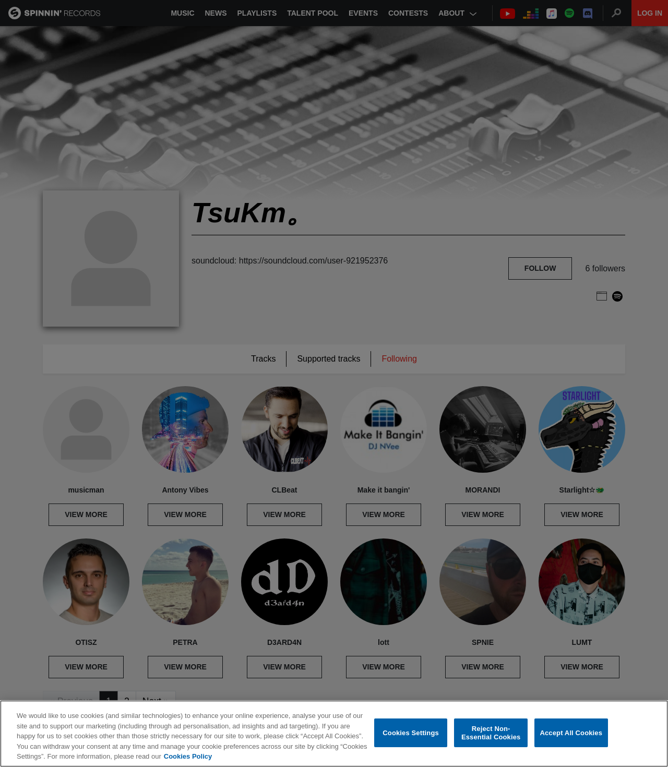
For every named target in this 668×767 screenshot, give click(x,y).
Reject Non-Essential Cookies (490, 733)
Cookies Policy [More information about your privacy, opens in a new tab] (188, 756)
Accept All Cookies (571, 733)
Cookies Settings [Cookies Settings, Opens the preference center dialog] (411, 733)
